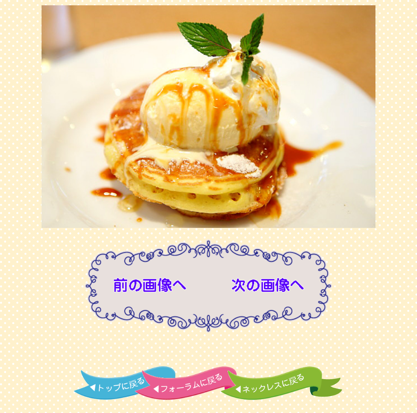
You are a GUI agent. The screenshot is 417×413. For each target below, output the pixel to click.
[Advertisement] (208, 351)
